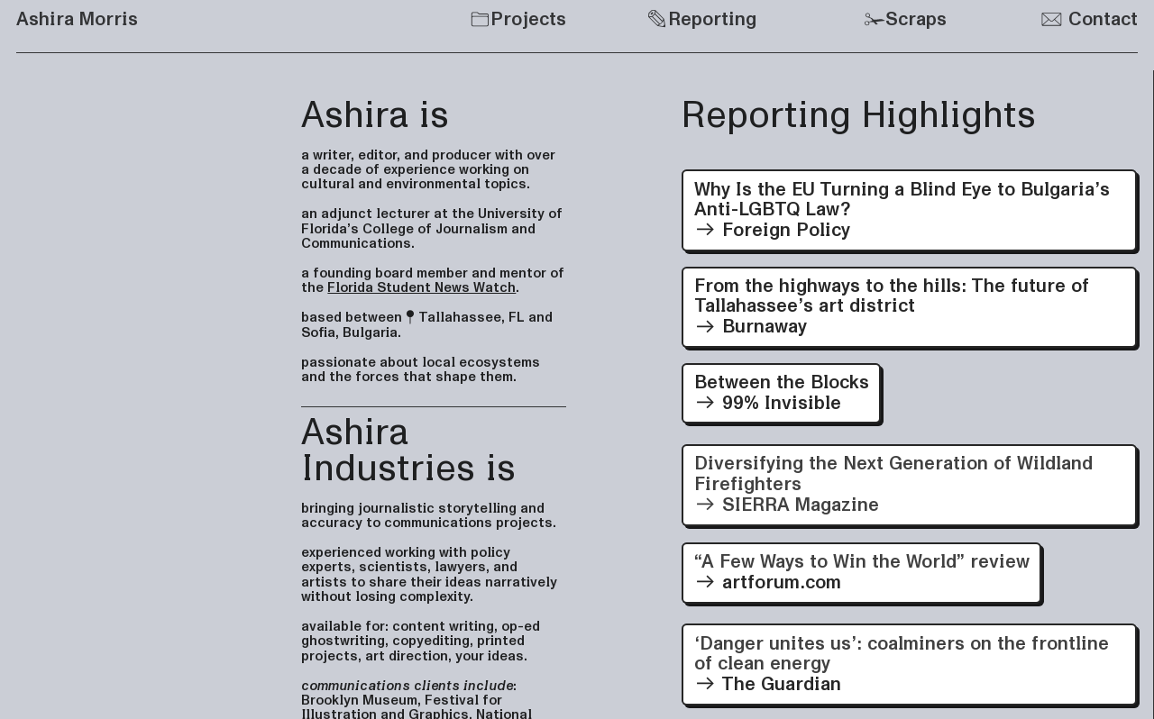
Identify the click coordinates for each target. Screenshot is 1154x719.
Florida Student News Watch (421, 287)
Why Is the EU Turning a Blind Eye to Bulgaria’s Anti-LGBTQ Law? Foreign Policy (902, 210)
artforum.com (862, 572)
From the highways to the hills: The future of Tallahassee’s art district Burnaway (891, 307)
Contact (1089, 19)
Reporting (701, 19)
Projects (528, 19)
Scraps (916, 19)
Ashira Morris (77, 19)
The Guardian (909, 664)
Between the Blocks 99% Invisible (781, 392)
